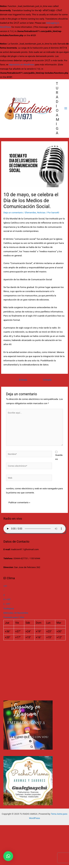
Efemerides (30, 212)
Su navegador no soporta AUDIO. (34, 528)
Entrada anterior (21, 380)
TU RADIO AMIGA (57, 108)
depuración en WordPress (21, 64)
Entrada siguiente (47, 380)
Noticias (41, 212)
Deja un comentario (13, 212)
